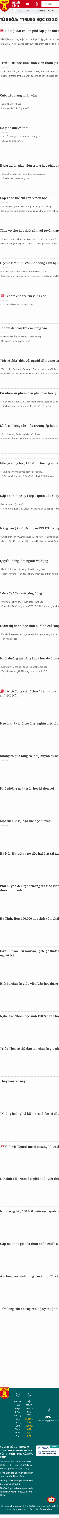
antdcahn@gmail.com (48, 1420)
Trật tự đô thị (26, 10)
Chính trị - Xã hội (45, 10)
